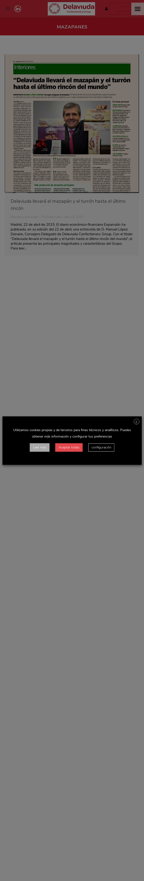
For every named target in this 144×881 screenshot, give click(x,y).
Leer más (39, 447)
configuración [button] (101, 447)
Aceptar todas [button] (69, 447)
